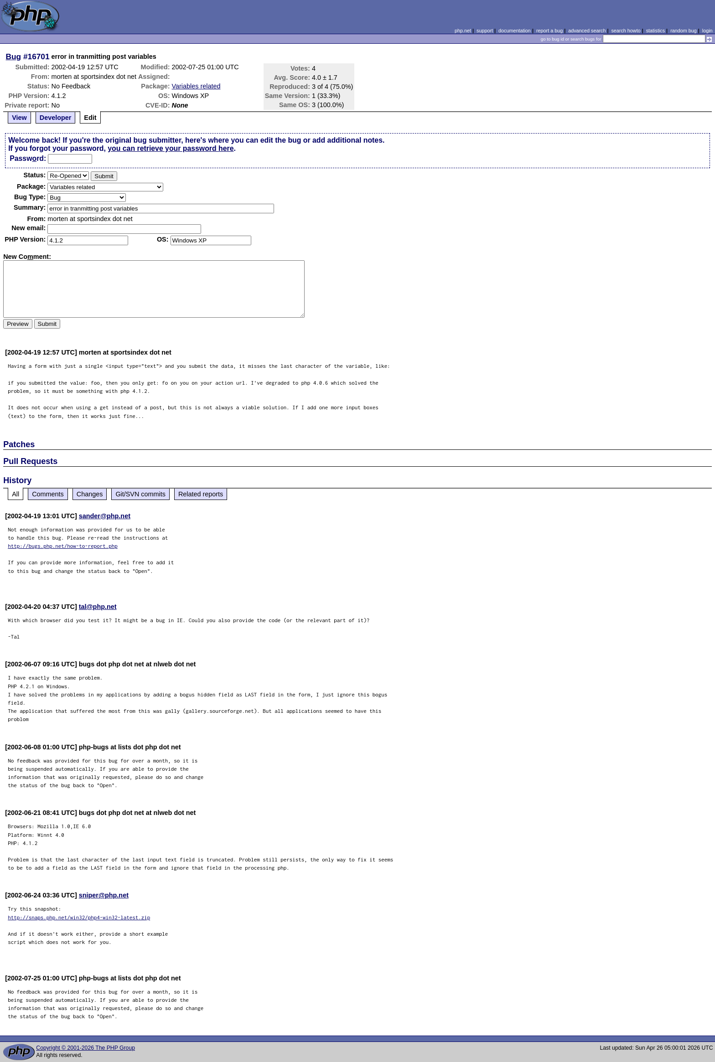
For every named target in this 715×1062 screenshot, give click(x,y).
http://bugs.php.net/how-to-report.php (63, 546)
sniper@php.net (104, 895)
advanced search (587, 30)
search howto (625, 30)
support (485, 30)
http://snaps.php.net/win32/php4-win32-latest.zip (79, 917)
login (707, 30)
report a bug (549, 30)
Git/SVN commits (140, 494)
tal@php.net (98, 606)
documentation (514, 30)
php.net (463, 30)
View (19, 117)
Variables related (196, 86)
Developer (56, 117)
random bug (683, 30)
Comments (48, 494)
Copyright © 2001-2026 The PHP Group (85, 1048)
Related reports (200, 494)
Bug (13, 56)
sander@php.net (104, 516)
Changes (90, 494)
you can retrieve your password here (170, 148)
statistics (655, 30)
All (15, 494)
